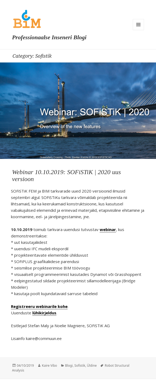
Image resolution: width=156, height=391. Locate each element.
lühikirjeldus (44, 312)
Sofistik (80, 365)
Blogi (69, 365)
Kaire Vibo (49, 365)
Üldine (92, 365)
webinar (108, 229)
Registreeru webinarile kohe (39, 306)
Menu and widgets (138, 24)
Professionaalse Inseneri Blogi (49, 37)
